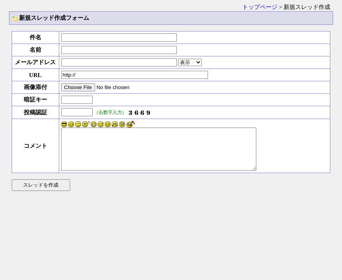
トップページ (259, 7)
